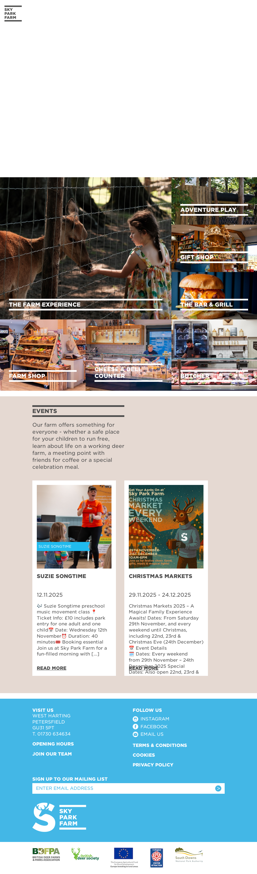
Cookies (144, 755)
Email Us (152, 734)
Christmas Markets (160, 576)
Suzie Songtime (61, 576)
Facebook (154, 726)
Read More (51, 668)
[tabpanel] (74, 578)
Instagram (154, 719)
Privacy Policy (153, 765)
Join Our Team (52, 754)
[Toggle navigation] (245, 13)
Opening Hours (53, 744)
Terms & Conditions (160, 745)
